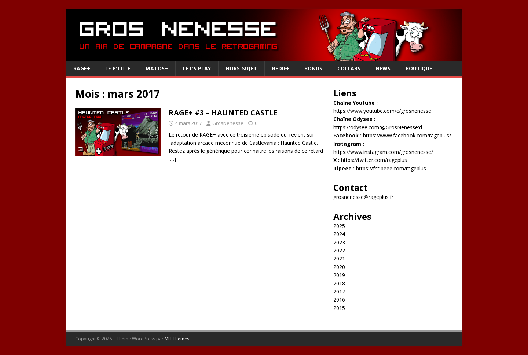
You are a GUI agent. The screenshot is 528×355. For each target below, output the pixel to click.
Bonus (313, 68)
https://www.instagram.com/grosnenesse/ (383, 151)
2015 (339, 307)
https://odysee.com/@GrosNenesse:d (377, 127)
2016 (339, 299)
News (382, 68)
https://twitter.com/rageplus (374, 159)
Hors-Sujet (241, 68)
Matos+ (157, 68)
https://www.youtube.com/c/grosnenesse (382, 110)
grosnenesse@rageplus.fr (363, 196)
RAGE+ (81, 68)
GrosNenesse (227, 123)
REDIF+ (280, 68)
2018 (339, 283)
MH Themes (177, 339)
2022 (339, 250)
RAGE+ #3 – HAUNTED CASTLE (223, 113)
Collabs (348, 68)
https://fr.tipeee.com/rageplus (391, 168)
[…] (172, 159)
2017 (339, 291)
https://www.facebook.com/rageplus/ (407, 135)
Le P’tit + (118, 68)
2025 (339, 225)
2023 (339, 242)
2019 (339, 274)
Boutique (419, 68)
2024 (339, 233)
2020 (339, 266)
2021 (339, 258)
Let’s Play (197, 68)
